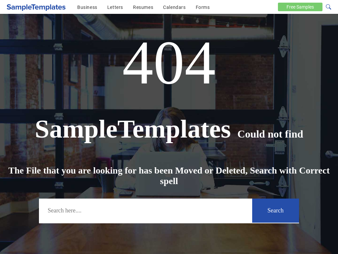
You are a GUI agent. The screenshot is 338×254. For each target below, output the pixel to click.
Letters (115, 7)
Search (275, 210)
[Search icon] (328, 6)
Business (87, 7)
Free (300, 7)
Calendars (174, 7)
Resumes (143, 7)
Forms (203, 7)
